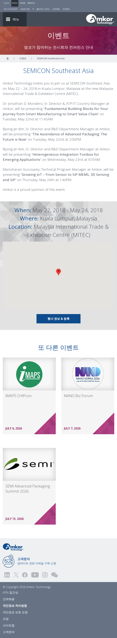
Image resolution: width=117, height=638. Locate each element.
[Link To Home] (100, 19)
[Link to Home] (13, 547)
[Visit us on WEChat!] (54, 574)
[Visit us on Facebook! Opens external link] (25, 574)
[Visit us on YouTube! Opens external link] (35, 574)
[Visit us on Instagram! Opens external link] (45, 574)
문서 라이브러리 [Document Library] (10, 9)
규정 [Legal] (6, 619)
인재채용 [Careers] (56, 9)
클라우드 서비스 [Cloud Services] (43, 9)
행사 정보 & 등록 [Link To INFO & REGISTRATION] (58, 319)
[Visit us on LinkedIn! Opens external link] (7, 574)
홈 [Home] (7, 58)
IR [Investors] (33, 9)
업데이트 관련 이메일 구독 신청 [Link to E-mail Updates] (36, 561)
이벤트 (22, 58)
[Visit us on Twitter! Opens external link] (16, 574)
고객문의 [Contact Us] (66, 9)
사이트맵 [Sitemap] (8, 625)
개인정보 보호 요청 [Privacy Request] (15, 612)
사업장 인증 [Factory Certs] (25, 9)
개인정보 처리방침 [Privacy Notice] (15, 606)
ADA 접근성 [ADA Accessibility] (10, 592)
